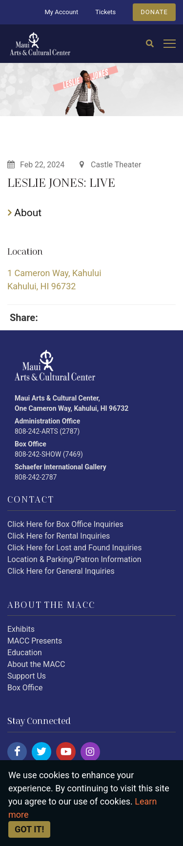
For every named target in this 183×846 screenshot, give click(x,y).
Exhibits (21, 629)
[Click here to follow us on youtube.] (66, 752)
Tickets (105, 12)
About (24, 213)
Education (24, 652)
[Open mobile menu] (169, 44)
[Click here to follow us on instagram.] (90, 752)
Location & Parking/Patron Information (74, 559)
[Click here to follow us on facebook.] (17, 752)
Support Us (26, 676)
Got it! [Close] (29, 829)
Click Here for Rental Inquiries (58, 536)
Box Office (24, 687)
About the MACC (36, 664)
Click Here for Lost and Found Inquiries (74, 547)
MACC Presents (34, 640)
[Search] (150, 44)
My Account (61, 12)
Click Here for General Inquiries (61, 571)
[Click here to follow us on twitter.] (41, 752)
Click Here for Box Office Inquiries (65, 524)
